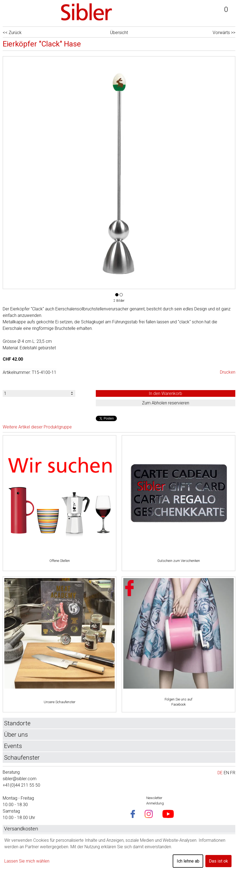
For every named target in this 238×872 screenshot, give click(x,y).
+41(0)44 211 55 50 (21, 785)
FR (232, 772)
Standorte (17, 723)
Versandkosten (21, 829)
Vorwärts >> (224, 32)
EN (226, 772)
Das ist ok (218, 861)
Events (13, 745)
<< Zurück (12, 32)
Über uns (16, 734)
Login (188, 12)
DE (220, 772)
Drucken (227, 372)
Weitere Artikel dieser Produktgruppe (37, 427)
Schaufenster (22, 757)
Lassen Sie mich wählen (26, 861)
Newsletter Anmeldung (155, 800)
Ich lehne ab (188, 861)
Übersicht (119, 32)
